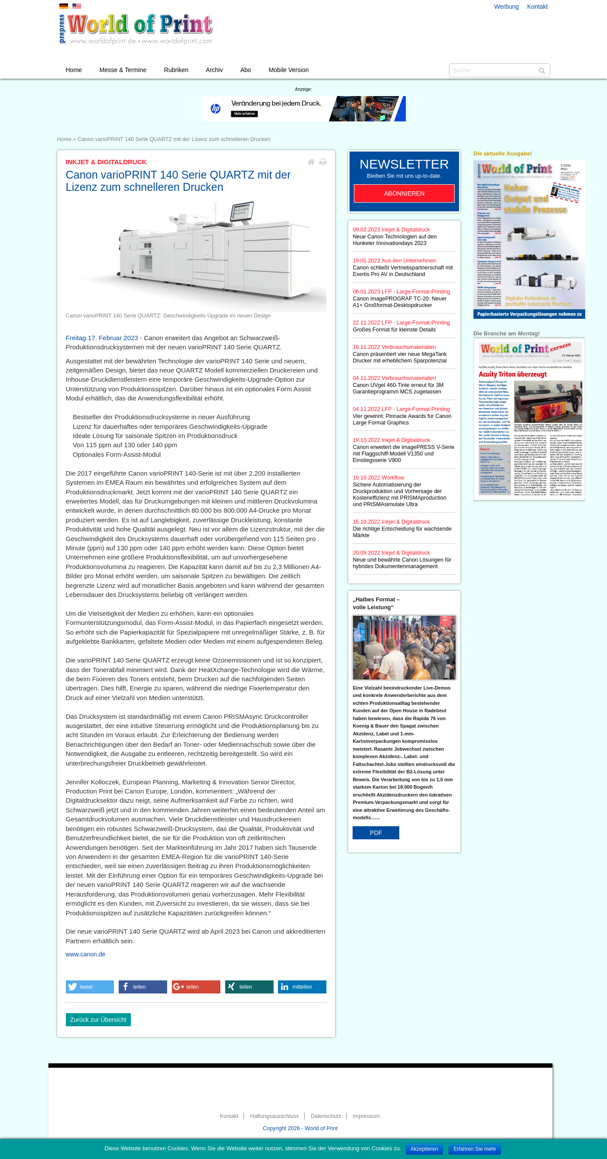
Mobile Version (289, 69)
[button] (90, 986)
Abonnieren (404, 193)
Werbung (506, 6)
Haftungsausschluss (274, 1116)
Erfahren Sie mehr (474, 1149)
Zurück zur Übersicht (98, 1019)
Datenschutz (326, 1116)
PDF (376, 832)
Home (74, 69)
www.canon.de (86, 954)
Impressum (366, 1116)
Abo (245, 69)
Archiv (214, 69)
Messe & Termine (123, 69)
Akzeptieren (424, 1149)
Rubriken (176, 69)
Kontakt (537, 6)
